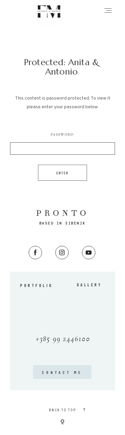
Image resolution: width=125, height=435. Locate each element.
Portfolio (36, 285)
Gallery (89, 285)
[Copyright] (62, 422)
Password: (62, 143)
